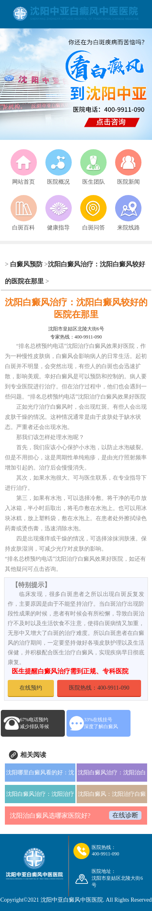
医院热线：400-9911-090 (99, 688)
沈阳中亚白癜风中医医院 (72, 900)
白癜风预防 (26, 264)
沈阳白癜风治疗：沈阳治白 (112, 773)
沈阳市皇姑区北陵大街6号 (76, 329)
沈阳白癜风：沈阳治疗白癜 (112, 794)
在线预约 (30, 688)
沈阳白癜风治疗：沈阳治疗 (40, 794)
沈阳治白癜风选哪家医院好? (50, 815)
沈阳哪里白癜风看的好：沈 (40, 773)
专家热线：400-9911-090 (76, 337)
